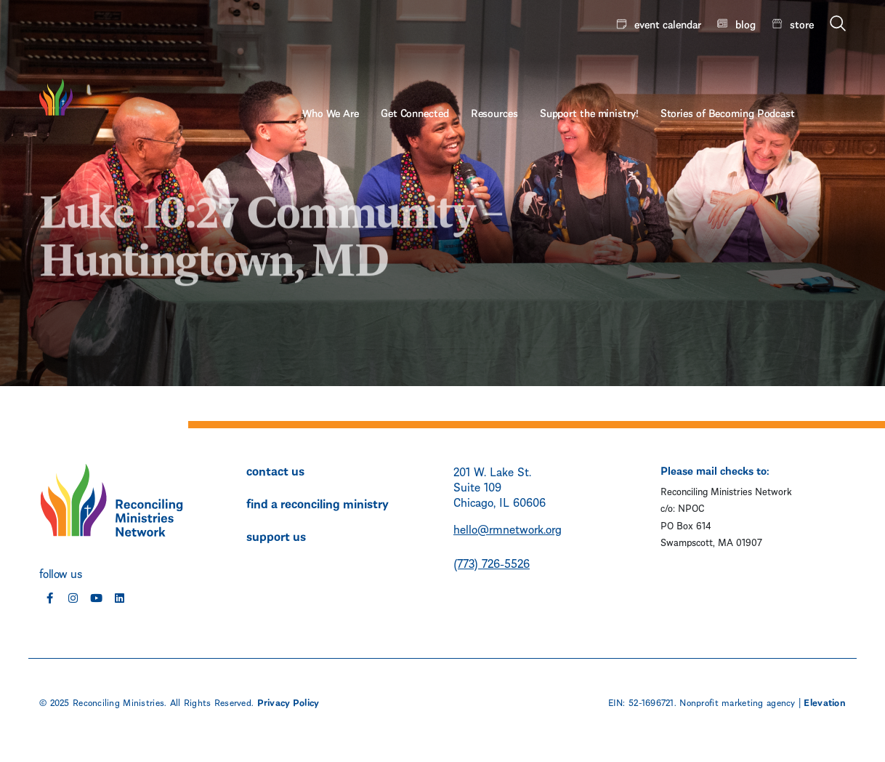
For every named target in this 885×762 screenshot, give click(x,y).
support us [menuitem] (276, 535)
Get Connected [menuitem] (466, 63)
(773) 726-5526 (491, 562)
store (802, 23)
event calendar (667, 23)
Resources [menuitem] (545, 63)
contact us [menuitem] (275, 469)
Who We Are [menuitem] (381, 63)
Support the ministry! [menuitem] (640, 63)
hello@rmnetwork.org (507, 528)
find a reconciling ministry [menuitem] (317, 502)
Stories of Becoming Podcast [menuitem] (778, 63)
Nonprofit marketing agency (737, 701)
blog (745, 23)
